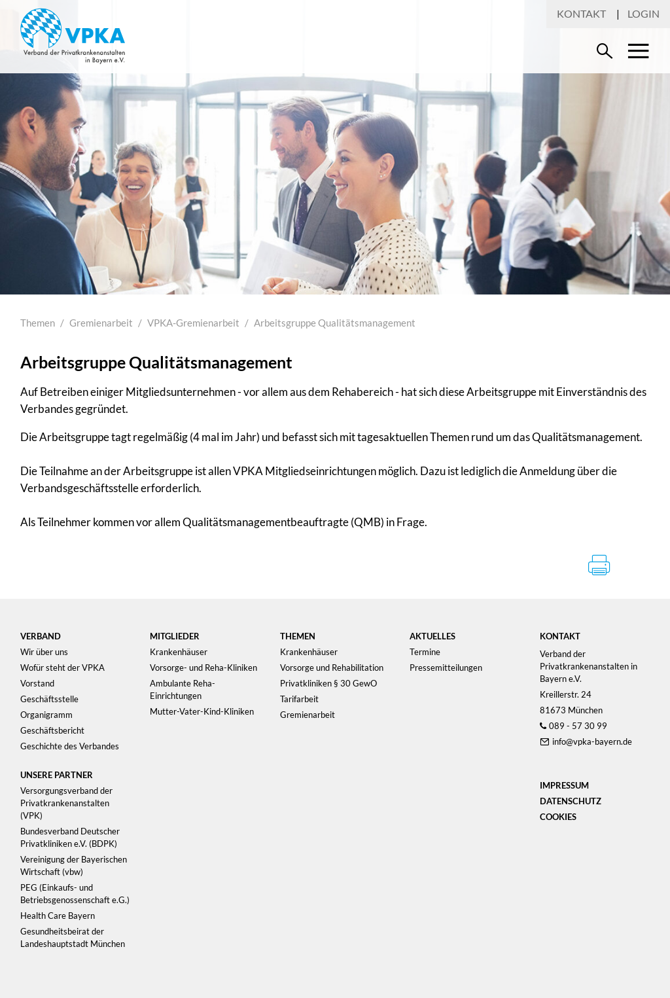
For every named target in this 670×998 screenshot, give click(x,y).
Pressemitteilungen (446, 667)
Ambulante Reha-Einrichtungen (182, 689)
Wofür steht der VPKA (62, 667)
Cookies (558, 816)
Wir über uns (44, 652)
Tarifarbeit (299, 699)
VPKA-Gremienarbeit (193, 323)
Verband (40, 636)
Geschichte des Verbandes (69, 746)
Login (643, 13)
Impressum (564, 785)
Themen (37, 323)
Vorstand (37, 683)
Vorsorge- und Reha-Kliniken (203, 667)
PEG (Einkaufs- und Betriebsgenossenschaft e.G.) (75, 893)
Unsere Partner (56, 775)
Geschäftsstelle (49, 699)
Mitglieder (175, 636)
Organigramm (46, 714)
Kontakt (581, 13)
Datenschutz (570, 801)
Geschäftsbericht (52, 730)
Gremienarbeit (101, 323)
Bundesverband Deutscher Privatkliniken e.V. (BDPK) (70, 837)
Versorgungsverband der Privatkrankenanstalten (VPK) (66, 803)
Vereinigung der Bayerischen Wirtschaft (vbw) (73, 865)
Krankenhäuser (178, 652)
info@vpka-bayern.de (592, 741)
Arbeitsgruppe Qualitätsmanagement (334, 323)
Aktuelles (432, 636)
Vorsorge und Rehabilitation (331, 667)
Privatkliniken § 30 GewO (328, 683)
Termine (425, 652)
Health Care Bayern (57, 915)
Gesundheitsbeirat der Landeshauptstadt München (72, 937)
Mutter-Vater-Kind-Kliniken (202, 711)
